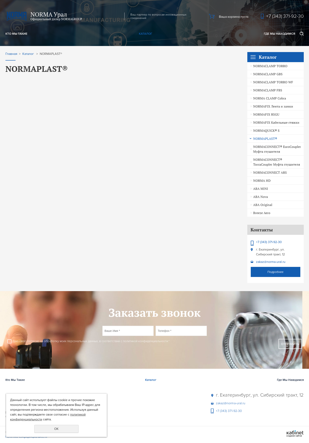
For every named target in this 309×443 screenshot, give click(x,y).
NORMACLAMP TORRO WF (273, 82)
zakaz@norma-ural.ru (270, 262)
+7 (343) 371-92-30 (285, 16)
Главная (11, 54)
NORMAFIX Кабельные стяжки (276, 122)
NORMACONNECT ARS (270, 172)
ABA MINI (260, 189)
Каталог (145, 34)
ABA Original (262, 205)
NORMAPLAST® (265, 139)
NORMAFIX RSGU (266, 114)
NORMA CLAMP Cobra (269, 98)
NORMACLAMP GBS (268, 74)
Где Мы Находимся (279, 34)
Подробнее (275, 272)
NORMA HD (262, 181)
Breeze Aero (261, 213)
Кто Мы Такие (16, 34)
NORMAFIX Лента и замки (273, 106)
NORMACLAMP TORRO (270, 66)
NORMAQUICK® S (266, 131)
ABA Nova (260, 197)
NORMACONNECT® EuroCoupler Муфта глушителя (277, 149)
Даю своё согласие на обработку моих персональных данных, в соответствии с (91, 341)
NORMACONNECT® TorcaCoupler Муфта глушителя (276, 162)
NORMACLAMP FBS (267, 90)
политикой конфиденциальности (145, 341)
